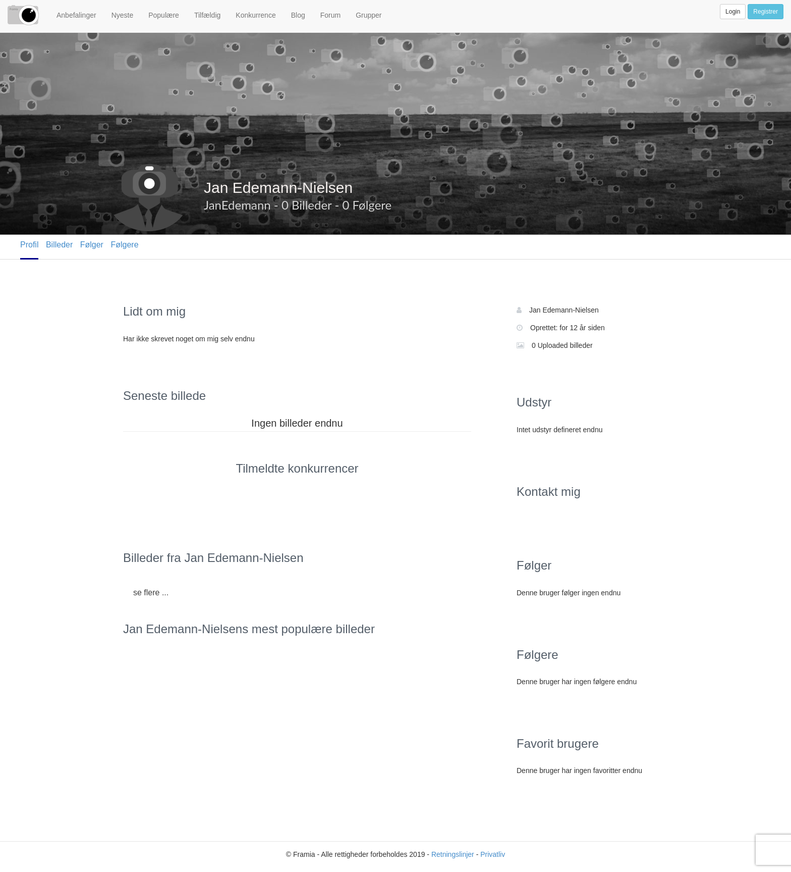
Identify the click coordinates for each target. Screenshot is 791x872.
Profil (29, 244)
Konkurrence (255, 15)
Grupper (368, 15)
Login (732, 11)
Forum (330, 15)
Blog (298, 15)
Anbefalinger (76, 15)
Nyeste (122, 15)
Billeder (59, 244)
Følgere (124, 244)
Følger (91, 244)
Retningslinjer (452, 854)
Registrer (765, 11)
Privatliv (492, 854)
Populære (163, 15)
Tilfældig (207, 15)
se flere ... (150, 592)
